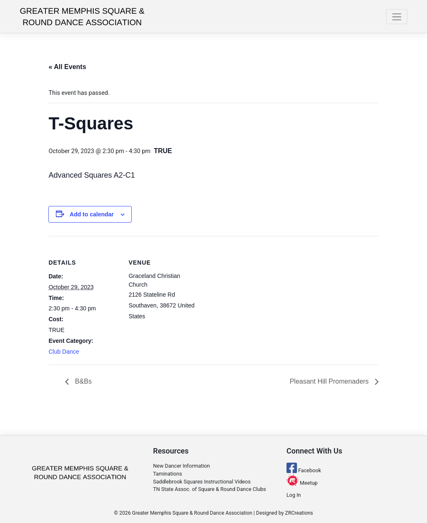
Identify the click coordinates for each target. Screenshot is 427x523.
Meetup (302, 483)
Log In (293, 495)
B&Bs (82, 381)
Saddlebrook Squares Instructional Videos (202, 481)
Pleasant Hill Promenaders (330, 381)
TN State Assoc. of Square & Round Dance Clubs (209, 489)
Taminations (167, 474)
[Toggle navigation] (396, 16)
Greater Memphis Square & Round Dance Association (192, 513)
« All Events (67, 66)
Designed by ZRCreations (284, 513)
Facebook (303, 470)
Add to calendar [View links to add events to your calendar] (92, 214)
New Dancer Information (181, 466)
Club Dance (63, 351)
